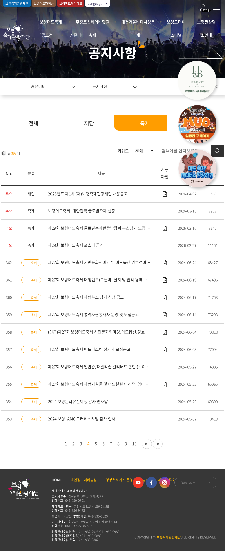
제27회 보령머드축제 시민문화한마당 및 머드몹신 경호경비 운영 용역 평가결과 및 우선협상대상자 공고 (101, 262)
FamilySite (195, 482)
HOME (57, 479)
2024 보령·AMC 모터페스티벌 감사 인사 (81, 419)
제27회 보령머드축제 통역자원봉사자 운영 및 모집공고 (93, 314)
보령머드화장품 (44, 3)
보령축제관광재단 (16, 3)
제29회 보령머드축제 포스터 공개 (75, 245)
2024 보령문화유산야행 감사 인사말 (78, 401)
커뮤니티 (77, 35)
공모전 (47, 35)
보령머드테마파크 (70, 3)
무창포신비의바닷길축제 (92, 24)
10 (133, 444)
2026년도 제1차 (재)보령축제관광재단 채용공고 (88, 194)
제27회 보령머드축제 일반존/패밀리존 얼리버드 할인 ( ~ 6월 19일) (101, 367)
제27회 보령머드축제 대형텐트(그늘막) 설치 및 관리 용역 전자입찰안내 (101, 280)
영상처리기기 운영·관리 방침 (127, 479)
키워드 (123, 151)
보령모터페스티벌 (176, 24)
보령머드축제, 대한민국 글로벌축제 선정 (81, 211)
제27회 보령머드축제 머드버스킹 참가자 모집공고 (89, 349)
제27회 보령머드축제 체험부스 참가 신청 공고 (86, 297)
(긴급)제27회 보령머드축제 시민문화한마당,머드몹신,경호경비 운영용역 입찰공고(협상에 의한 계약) (101, 332)
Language (98, 3)
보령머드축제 (51, 22)
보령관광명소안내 (206, 24)
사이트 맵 (216, 7)
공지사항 (99, 86)
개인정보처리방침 (84, 479)
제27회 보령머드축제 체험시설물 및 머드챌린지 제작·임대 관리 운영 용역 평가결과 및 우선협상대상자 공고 (101, 384)
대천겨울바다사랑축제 (138, 24)
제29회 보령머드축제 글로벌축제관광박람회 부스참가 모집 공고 (101, 228)
